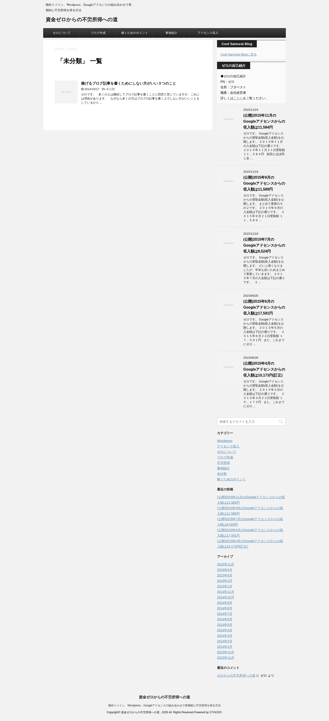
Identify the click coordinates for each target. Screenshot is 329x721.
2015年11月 (225, 564)
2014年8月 (224, 608)
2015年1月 (224, 586)
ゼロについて (62, 33)
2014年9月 (224, 603)
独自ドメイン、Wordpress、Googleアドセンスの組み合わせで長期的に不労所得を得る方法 (164, 705)
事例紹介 (171, 33)
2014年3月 (224, 636)
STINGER (215, 712)
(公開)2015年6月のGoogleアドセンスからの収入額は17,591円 (264, 307)
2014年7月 (224, 614)
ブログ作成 (98, 33)
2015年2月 (224, 581)
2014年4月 (224, 630)
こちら (238, 98)
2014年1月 (224, 646)
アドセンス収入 (208, 33)
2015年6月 (224, 570)
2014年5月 (224, 625)
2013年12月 (225, 652)
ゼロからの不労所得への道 (236, 675)
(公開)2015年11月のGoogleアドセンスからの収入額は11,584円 (264, 121)
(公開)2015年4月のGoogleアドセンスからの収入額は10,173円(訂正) (264, 369)
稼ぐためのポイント (134, 33)
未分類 (110, 89)
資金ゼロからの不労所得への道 (82, 20)
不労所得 (223, 463)
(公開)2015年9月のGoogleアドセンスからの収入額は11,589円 (264, 183)
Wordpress (224, 441)
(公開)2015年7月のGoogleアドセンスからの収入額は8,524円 (264, 245)
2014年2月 (224, 641)
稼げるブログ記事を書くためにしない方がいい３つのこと (128, 83)
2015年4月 (224, 575)
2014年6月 (224, 619)
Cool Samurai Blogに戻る (238, 54)
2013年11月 (225, 657)
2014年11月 (225, 592)
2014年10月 (225, 597)
